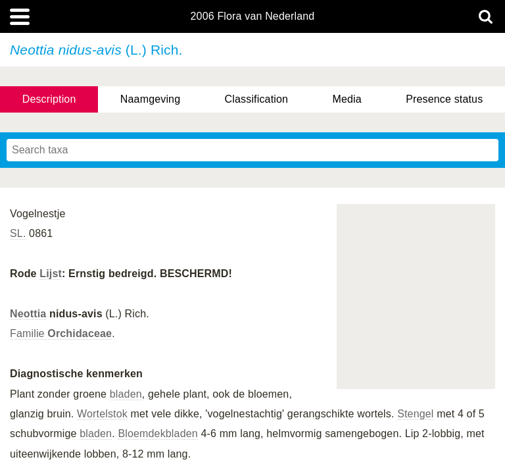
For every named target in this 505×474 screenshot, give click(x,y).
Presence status (444, 99)
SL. (18, 233)
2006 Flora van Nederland (253, 16)
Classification (257, 99)
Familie (61, 333)
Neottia (28, 313)
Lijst (50, 273)
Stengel (415, 413)
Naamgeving (150, 99)
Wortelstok (102, 413)
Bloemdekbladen (157, 433)
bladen (126, 394)
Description (49, 99)
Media (346, 99)
